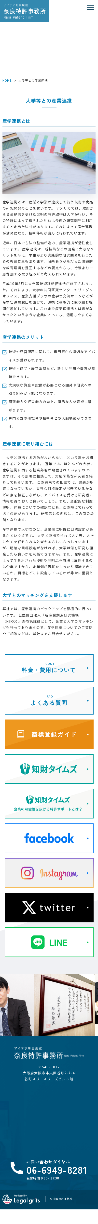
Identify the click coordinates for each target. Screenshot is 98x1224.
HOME (7, 80)
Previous (4, 989)
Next (93, 989)
